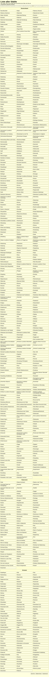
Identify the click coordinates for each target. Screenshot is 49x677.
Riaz (34, 602)
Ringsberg (3, 274)
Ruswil (18, 666)
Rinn (34, 537)
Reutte (34, 527)
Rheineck (35, 599)
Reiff (2, 151)
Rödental (3, 309)
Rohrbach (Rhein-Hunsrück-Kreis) (39, 342)
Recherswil (35, 581)
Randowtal (3, 50)
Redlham (19, 511)
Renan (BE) (19, 595)
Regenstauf (35, 108)
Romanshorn (36, 629)
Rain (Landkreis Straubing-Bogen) (39, 32)
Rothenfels (3, 413)
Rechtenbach (36, 95)
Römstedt (19, 323)
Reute (18, 207)
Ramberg (3, 39)
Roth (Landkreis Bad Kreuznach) (24, 404)
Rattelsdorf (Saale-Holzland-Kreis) (39, 74)
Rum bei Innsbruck (5, 563)
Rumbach (19, 462)
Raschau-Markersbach (22, 59)
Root (2, 636)
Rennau (18, 185)
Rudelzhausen (4, 428)
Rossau (2, 389)
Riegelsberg (36, 248)
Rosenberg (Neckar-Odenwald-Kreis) (40, 373)
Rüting (2, 455)
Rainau (2, 34)
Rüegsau (3, 657)
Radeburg (35, 22)
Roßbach (19, 556)
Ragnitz (2, 493)
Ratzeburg (3, 79)
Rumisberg (19, 659)
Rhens (2, 225)
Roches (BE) (36, 620)
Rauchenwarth (36, 505)
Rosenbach (19, 372)
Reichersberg (36, 516)
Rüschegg (3, 663)
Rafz (18, 572)
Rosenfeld (3, 378)
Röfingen (19, 314)
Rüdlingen (19, 652)
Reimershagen (4, 155)
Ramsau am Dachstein (38, 495)
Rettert (2, 202)
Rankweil (35, 500)
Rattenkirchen (20, 76)
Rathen (35, 66)
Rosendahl (19, 375)
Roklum (35, 354)
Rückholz (19, 436)
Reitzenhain (19, 171)
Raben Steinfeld (4, 15)
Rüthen (18, 453)
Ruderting (3, 430)
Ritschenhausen (37, 278)
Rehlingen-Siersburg (38, 120)
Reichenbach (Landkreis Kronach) (6, 131)
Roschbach (3, 367)
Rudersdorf (35, 560)
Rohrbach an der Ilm (37, 345)
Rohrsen (2, 354)
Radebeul (19, 22)
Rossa (2, 641)
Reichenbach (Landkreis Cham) (24, 130)
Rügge (18, 444)
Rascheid (35, 59)
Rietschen (19, 261)
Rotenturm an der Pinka (6, 558)
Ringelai (2, 270)
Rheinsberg (3, 223)
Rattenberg (3, 76)
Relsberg (19, 173)
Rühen (2, 446)
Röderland (35, 309)
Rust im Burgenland (21, 565)
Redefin (2, 104)
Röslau (2, 325)
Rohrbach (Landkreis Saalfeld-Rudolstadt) (24, 346)
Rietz (2, 537)
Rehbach (19, 113)
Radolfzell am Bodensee (38, 24)
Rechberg (19, 509)
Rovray (18, 650)
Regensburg (19, 108)
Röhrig (34, 316)
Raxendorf (3, 509)
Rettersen (19, 200)
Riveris (18, 285)
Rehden (18, 115)
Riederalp (3, 611)
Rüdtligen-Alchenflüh (5, 654)
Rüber (34, 430)
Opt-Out (33, 673)
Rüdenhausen (20, 438)
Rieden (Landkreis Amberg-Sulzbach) (39, 237)
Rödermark (3, 312)
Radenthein (19, 487)
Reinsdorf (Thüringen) (38, 162)
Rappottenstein (20, 502)
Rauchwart (3, 507)
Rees (2, 106)
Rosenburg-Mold (20, 554)
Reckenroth (35, 99)
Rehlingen (19, 120)
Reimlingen (19, 155)
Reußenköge (36, 204)
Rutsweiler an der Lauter (6, 477)
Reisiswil (35, 590)
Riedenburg (3, 243)
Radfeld (35, 487)
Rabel (18, 10)
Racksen (35, 15)
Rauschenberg (20, 86)
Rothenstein (36, 413)
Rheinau (35, 213)
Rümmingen (36, 448)
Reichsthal (19, 146)
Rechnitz (35, 509)
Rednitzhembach (21, 104)
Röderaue (19, 309)
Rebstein (19, 581)
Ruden (18, 560)
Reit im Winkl (36, 169)
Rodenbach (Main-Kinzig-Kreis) (40, 294)
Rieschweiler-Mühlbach (6, 257)
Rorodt (2, 365)
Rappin (2, 59)
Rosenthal (19, 385)
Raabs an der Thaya (37, 482)
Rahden (2, 31)
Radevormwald (4, 24)
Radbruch (19, 17)
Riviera (34, 618)
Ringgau (19, 270)
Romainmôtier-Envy (37, 627)
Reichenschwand (37, 139)
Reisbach (35, 167)
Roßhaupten (3, 395)
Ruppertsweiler (20, 469)
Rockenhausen (36, 288)
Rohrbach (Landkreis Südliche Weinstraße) (7, 346)
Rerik (2, 192)
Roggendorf (19, 337)
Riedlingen (35, 245)
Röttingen (35, 332)
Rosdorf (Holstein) (5, 370)
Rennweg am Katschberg (39, 523)
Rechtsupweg (36, 97)
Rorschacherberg (21, 638)
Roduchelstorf (36, 302)
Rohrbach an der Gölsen (6, 545)
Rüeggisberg (36, 654)
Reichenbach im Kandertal (39, 586)
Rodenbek (19, 297)
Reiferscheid (36, 148)
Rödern (18, 312)
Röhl (18, 316)
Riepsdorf (3, 254)
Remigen (3, 595)
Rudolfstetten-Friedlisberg (39, 652)
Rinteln (2, 276)
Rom (34, 356)
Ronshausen (36, 363)
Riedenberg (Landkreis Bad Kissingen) (39, 241)
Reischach (3, 169)
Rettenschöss (20, 525)
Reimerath (35, 153)
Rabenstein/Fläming (21, 15)
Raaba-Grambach (21, 482)
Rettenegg (3, 525)
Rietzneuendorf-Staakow (6, 264)
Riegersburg (36, 534)
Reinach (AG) (4, 590)
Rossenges (35, 641)
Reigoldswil (35, 588)
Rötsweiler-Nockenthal (38, 330)
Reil (1, 153)
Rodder (18, 292)
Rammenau (3, 43)
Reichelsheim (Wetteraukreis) (40, 124)
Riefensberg (19, 534)
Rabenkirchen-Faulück (38, 13)
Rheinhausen (20, 220)
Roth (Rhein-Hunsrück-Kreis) (39, 404)
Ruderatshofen (20, 428)
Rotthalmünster (20, 423)
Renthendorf (3, 189)
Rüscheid (19, 451)
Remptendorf (4, 178)
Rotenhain (35, 402)
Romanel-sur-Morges (21, 629)
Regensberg (36, 584)
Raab (2, 482)
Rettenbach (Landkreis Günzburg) (6, 197)
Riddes (2, 609)
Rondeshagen (4, 361)
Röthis (18, 558)
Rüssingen (3, 453)
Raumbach (35, 83)
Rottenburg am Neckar (22, 421)
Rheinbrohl (19, 218)
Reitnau (2, 593)
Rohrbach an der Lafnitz (22, 545)
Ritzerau (19, 283)
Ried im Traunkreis (37, 530)
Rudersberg (36, 428)
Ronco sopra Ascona (21, 634)
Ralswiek (35, 37)
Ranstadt (35, 55)
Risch (34, 615)
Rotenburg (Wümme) (5, 402)
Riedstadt (3, 248)
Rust (18, 472)
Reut (2, 207)
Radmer (2, 491)
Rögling (35, 314)
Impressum (45, 673)
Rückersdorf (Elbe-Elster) (39, 432)
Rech (18, 92)
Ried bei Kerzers (20, 609)
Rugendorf (19, 455)
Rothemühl (19, 409)
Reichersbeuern (20, 142)
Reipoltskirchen (20, 167)
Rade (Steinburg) (37, 19)
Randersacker (36, 48)
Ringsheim (19, 274)
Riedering (3, 245)
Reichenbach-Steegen (22, 136)
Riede (34, 234)
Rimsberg (35, 266)
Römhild (35, 321)
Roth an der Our (4, 409)
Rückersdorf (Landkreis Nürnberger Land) (22, 433)
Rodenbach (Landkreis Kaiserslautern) (6, 298)
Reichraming (3, 518)
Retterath (3, 200)
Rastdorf (35, 62)
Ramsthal (19, 48)
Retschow (19, 194)
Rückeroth (3, 432)
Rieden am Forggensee (22, 240)
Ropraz (18, 636)
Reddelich (35, 102)
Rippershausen (4, 278)
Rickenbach (3, 232)
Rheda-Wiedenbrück (38, 211)
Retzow (18, 202)
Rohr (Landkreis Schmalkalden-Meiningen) (8, 342)
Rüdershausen (4, 440)
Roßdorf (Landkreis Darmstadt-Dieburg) (24, 392)
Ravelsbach (36, 507)
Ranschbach (20, 55)
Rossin (18, 395)
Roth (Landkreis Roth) (22, 406)
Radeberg (3, 22)
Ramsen (19, 46)
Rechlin (18, 95)
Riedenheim (19, 243)
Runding (2, 464)
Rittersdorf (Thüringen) (38, 281)
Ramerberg (35, 39)
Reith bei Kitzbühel (37, 521)
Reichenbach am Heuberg (6, 134)
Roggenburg (3, 337)
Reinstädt (19, 164)
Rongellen (35, 634)
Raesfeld (35, 26)
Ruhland (2, 458)
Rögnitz (2, 316)
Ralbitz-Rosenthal (5, 37)
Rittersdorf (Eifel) (21, 281)
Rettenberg (35, 196)
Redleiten (3, 511)
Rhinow (35, 225)
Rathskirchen (4, 71)
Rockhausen (20, 290)
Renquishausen (36, 187)
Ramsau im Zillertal (21, 498)
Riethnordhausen (4, 261)
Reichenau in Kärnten (38, 514)
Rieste (34, 257)
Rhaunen (19, 211)
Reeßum (35, 106)
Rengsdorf (35, 183)
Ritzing (2, 540)
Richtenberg (36, 229)
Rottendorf (3, 423)
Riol (34, 276)
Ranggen (19, 500)
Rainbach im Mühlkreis (6, 495)
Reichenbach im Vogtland (39, 134)
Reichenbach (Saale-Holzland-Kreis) (40, 131)
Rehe (34, 115)
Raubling (3, 81)
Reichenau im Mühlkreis (22, 514)
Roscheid (35, 367)
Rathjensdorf (20, 68)
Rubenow (19, 426)
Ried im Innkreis (4, 530)
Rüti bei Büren (20, 668)
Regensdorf (3, 586)
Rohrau (35, 542)
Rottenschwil (20, 647)
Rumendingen (4, 659)
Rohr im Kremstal (21, 542)
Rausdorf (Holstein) (5, 88)
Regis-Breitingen (20, 111)
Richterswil (3, 604)
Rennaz (2, 597)
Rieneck (19, 252)
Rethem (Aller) (20, 192)
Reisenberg (3, 521)
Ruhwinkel (19, 460)
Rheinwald (19, 602)
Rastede (2, 64)
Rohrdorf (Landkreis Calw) (39, 348)
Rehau (2, 113)
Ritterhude (3, 281)
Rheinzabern (36, 223)
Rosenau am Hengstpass (6, 554)
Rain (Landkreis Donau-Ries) (23, 31)
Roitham (19, 549)
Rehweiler (35, 122)
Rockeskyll (3, 290)
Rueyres (19, 657)
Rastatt (18, 62)
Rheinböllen (36, 216)
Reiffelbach (19, 151)
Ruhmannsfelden (21, 458)
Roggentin (3, 339)
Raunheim (3, 86)
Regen (2, 108)
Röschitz (19, 551)
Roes (34, 323)
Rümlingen (3, 661)
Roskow (35, 387)
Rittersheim (3, 283)
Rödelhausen (4, 307)
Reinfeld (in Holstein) (5, 157)
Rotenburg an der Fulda (22, 402)
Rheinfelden (3, 602)
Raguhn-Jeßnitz (36, 29)
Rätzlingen (3, 29)
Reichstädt (3, 146)
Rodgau (2, 302)
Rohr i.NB (35, 351)
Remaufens (19, 593)
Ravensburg (3, 90)
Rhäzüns (3, 599)
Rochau (35, 285)
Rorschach (3, 638)
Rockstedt (35, 290)
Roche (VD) (3, 620)
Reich (2, 124)
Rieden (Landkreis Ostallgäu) (7, 240)
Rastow (2, 66)
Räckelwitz (19, 26)
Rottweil (35, 423)
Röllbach (35, 318)
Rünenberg (19, 661)
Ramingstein (20, 495)
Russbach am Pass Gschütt (7, 565)
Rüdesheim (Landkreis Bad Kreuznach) (23, 441)
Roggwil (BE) (4, 625)
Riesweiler (3, 259)
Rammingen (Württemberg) (39, 43)
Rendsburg (3, 183)
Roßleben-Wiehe (37, 395)
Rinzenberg (19, 276)
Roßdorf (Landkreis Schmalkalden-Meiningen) (39, 392)
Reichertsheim (36, 142)
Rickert (18, 232)
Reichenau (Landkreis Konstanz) (24, 127)
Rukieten (35, 460)
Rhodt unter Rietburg (5, 227)
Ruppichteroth (36, 469)
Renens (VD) (36, 595)
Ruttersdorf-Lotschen (21, 477)
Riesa (18, 254)
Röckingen (19, 305)
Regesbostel (3, 111)
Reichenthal (19, 516)
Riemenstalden (4, 613)
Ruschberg (3, 472)
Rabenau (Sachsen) (5, 13)
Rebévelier (35, 579)
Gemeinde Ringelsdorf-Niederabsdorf (22, 537)
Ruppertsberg (4, 467)
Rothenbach (36, 409)
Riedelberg (3, 236)
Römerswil (3, 631)
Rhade (34, 209)
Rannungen (36, 53)
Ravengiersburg (36, 88)
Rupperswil (35, 661)
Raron (18, 579)
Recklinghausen (20, 102)
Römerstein (19, 321)
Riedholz (19, 611)
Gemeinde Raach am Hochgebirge (5, 485)
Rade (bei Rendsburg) (22, 19)
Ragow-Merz (20, 29)
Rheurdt (19, 225)
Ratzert (18, 79)
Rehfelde (19, 118)
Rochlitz (2, 288)
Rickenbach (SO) (4, 606)
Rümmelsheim (20, 448)
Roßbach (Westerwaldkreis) (39, 389)
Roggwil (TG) (20, 625)
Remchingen (3, 176)
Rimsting (3, 268)
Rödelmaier (19, 307)
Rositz (18, 387)
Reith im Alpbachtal (21, 523)
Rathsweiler (19, 71)
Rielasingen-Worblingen (6, 252)
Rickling (35, 232)
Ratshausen (3, 73)
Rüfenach (35, 657)
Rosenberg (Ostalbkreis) (6, 375)
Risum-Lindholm (20, 278)
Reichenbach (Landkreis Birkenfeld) (38, 128)
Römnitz (2, 323)
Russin (2, 666)
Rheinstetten (20, 223)
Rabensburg (36, 484)
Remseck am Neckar (5, 180)
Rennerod (35, 185)
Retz (34, 525)
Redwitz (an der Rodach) (39, 104)
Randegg (35, 498)
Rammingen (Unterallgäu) (23, 43)
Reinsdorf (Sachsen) (21, 162)
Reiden (18, 588)
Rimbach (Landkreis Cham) (39, 264)
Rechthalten (3, 584)
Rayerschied (3, 92)
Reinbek (35, 155)
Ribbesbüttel (3, 229)
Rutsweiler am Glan (37, 475)
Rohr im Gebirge (4, 542)
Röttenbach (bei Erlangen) (7, 332)
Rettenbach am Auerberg (22, 196)
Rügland (35, 444)
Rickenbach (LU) (37, 604)
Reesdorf (19, 106)
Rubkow (35, 426)
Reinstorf (35, 164)
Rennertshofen (4, 187)
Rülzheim (3, 448)
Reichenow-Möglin (21, 139)
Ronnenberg (3, 363)
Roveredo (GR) (4, 650)
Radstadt (19, 491)
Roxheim (3, 426)
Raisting (19, 34)
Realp (2, 581)
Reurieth (19, 204)
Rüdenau (3, 438)
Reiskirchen (19, 169)
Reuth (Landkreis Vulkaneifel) (40, 207)
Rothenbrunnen (36, 643)
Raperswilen (20, 577)
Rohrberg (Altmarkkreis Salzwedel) (6, 349)
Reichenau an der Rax (6, 514)
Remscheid (19, 178)
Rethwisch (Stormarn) (5, 194)
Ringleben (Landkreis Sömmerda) (38, 271)
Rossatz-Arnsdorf (4, 556)
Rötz (2, 334)
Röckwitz (35, 305)
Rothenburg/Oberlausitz (38, 411)
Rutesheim (3, 475)
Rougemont (36, 647)
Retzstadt (35, 202)
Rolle (18, 627)
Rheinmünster (36, 220)
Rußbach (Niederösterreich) (39, 563)
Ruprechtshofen (20, 563)
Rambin (18, 39)
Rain (34, 572)
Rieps (34, 252)
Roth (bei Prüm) (4, 404)
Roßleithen (35, 556)
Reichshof (35, 144)
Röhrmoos (3, 318)
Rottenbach (35, 558)
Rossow (2, 397)
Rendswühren (20, 183)
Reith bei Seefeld (4, 523)
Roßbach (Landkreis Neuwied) (7, 391)
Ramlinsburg (3, 574)
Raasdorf (19, 484)
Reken (34, 171)
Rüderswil (3, 652)
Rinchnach (19, 268)
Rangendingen (20, 50)
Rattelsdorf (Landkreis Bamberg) (24, 73)
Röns (34, 549)
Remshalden (20, 180)
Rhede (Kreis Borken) (22, 213)
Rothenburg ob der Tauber (23, 411)
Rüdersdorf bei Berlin (38, 438)
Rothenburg (3, 645)
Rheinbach (3, 216)
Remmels (35, 176)
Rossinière (3, 643)
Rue (18, 654)
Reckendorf (19, 99)
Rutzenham (3, 567)
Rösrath (18, 325)
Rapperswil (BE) (37, 577)
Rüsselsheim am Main (38, 451)
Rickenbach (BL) (20, 604)
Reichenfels (3, 516)
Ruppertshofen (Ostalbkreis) (39, 467)
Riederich (35, 243)
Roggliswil (35, 622)
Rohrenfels (19, 351)
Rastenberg (19, 64)
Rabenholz (19, 13)
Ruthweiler (19, 475)
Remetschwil (36, 593)
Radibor (18, 24)
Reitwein (2, 171)
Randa (2, 577)
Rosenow (3, 385)
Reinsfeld (3, 164)
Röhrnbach (19, 318)
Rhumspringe (36, 227)
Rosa (18, 365)
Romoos (2, 634)
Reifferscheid (36, 151)
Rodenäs (3, 294)
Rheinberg (19, 216)
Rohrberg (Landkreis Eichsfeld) (24, 348)
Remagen (35, 173)
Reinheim (3, 160)
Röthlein (19, 330)
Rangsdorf (35, 50)
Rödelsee (35, 307)
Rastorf (35, 64)
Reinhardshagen (20, 157)
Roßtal (18, 397)
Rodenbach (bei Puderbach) (23, 294)
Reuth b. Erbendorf (5, 209)
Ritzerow (35, 283)
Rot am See (19, 399)
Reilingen (19, 153)
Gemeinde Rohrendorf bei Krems (8, 549)
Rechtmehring (20, 97)
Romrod (35, 358)
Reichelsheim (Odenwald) (6, 127)
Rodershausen (4, 300)
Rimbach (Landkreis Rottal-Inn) (24, 264)
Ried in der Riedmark (21, 532)
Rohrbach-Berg (4, 547)
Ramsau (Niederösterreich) (7, 498)
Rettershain (35, 200)
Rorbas (35, 636)
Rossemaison (20, 641)
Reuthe (18, 527)
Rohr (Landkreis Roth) (38, 339)
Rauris (18, 507)
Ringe (34, 268)
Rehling (2, 120)
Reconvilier (19, 584)
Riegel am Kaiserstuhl (22, 248)
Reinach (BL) (20, 590)
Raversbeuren (36, 90)
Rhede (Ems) (4, 213)
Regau (34, 511)
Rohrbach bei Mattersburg (39, 545)
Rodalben (3, 292)
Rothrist (2, 647)
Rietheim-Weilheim (37, 259)
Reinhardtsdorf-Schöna (38, 157)
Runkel (18, 464)
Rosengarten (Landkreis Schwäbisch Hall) (38, 379)
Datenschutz (38, 673)
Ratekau (19, 66)
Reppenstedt (36, 189)
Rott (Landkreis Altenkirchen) (39, 415)
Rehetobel (19, 586)
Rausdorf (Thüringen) (22, 88)
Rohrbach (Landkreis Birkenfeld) (24, 341)
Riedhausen (19, 245)
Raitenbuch (35, 34)
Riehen (34, 611)
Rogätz (34, 334)
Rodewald (19, 300)
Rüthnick (35, 453)
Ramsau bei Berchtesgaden (7, 46)
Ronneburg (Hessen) (38, 361)
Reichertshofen (4, 144)
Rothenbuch (3, 411)
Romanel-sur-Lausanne (6, 629)
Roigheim (19, 354)
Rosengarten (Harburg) (22, 378)
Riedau (34, 532)
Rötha (18, 328)
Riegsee (19, 250)
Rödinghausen (4, 314)
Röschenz (35, 638)
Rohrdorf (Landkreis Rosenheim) (8, 351)
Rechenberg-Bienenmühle (6, 95)
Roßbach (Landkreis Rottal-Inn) (24, 389)
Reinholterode (20, 160)
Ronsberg (19, 363)
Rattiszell (35, 76)
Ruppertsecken (20, 467)
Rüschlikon (19, 663)
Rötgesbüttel (3, 328)
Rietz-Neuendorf (37, 261)
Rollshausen (3, 356)
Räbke (2, 26)
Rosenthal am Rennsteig (38, 385)
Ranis (2, 53)
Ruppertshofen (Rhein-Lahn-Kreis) (7, 470)
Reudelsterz (3, 204)
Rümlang (35, 659)
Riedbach (19, 234)
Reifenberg (19, 148)
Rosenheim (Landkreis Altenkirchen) (22, 382)
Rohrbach (35, 625)
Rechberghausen (37, 92)
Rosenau (3, 372)
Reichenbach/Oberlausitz (6, 136)
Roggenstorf (36, 337)
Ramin (18, 41)
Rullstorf (2, 462)
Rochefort (19, 620)
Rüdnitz (2, 444)
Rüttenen (19, 670)
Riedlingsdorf (4, 534)
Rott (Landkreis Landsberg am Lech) (24, 416)
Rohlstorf (19, 339)
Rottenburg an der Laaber (39, 421)
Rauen (34, 81)
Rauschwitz (35, 86)
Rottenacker (36, 419)
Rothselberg (3, 415)
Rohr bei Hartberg (21, 540)
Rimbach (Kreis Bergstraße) (7, 266)
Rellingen (3, 173)
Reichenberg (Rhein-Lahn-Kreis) (8, 139)
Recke (2, 99)
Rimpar (18, 266)
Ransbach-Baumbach (5, 55)
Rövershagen (20, 334)
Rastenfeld (35, 502)
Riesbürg (35, 254)
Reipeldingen (4, 167)
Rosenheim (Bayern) (5, 381)
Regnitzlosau (36, 111)
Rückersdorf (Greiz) (5, 436)
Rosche (18, 367)
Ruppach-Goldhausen (38, 464)
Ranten (2, 502)
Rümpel (2, 451)
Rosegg (35, 551)
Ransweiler (3, 57)
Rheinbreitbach (4, 218)
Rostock (2, 399)
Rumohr (35, 462)
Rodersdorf (3, 622)
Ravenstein (19, 90)
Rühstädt (35, 446)
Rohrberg (19, 547)
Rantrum (19, 57)
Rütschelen (3, 670)
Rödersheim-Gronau (37, 312)
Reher (2, 118)
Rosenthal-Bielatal (5, 387)
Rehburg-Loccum (4, 115)
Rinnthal (35, 274)
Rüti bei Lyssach (37, 668)
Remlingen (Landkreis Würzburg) (24, 176)
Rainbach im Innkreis (38, 493)
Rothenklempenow (21, 413)
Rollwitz (18, 356)
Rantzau (35, 57)
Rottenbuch (3, 421)
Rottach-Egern (4, 419)
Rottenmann (3, 560)
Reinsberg (35, 160)
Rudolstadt (19, 430)
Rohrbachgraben (4, 627)
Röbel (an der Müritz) (5, 305)
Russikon (35, 663)
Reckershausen (4, 102)
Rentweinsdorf (20, 189)
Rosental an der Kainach (38, 554)
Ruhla (34, 455)
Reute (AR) (19, 597)
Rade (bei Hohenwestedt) (6, 19)
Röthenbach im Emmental (23, 643)
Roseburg (35, 370)
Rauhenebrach (20, 83)
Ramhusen (3, 41)
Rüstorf (35, 565)
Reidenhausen (4, 148)
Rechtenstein (4, 97)
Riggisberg (35, 613)
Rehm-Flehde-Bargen (5, 122)
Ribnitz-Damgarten (21, 229)
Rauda (18, 81)
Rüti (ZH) (3, 668)
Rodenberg (35, 297)
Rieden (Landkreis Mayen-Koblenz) (23, 237)
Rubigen (35, 650)
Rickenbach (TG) (21, 606)
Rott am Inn (19, 419)
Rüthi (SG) (35, 666)
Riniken (18, 615)
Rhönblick (19, 227)
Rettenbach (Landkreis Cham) (40, 194)
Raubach (35, 79)
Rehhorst (35, 118)
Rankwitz (19, 53)
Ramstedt (35, 46)
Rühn (18, 446)
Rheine (34, 218)
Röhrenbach (36, 547)
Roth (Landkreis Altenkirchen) (7, 406)
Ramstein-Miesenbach (6, 48)
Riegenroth (3, 250)
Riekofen (35, 250)
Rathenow (3, 68)
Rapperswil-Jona (4, 579)
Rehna (18, 122)
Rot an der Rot (36, 399)
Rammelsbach (36, 41)
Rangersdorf (3, 500)
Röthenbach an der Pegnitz (7, 330)
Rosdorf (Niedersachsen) (22, 370)
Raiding (18, 493)
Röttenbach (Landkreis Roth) (23, 332)
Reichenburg (3, 588)
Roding (18, 302)
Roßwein (35, 397)
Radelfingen (3, 572)
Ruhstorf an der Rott (5, 460)
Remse (34, 178)
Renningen (19, 187)
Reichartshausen (21, 124)
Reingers (19, 518)
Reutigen (35, 597)
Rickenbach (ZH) (37, 606)
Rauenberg (3, 83)
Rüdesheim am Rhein (38, 440)
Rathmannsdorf (36, 68)
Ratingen (35, 71)
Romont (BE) (20, 631)
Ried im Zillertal (4, 532)
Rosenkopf (35, 381)
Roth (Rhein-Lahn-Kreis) (38, 406)
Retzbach (3, 527)
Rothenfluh (19, 645)
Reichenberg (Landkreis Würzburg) (38, 137)
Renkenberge (4, 185)
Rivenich (2, 285)
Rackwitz (3, 17)
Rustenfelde (36, 472)
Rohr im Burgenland (37, 540)
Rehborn (35, 113)
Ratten (2, 505)
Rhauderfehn (4, 211)
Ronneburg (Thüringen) (22, 361)
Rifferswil (19, 613)
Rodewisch (35, 300)
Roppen (2, 551)
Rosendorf (35, 375)
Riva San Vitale (4, 618)
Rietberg (19, 259)
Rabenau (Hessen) (37, 10)
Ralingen (19, 37)
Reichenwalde (4, 142)
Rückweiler (35, 436)
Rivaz (18, 618)
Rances (35, 574)
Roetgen (35, 325)
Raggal (34, 491)
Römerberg (3, 321)
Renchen (35, 180)
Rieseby (19, 257)
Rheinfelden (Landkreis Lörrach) (8, 220)
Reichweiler (36, 146)
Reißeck (19, 521)
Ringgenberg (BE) (5, 615)
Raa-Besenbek (4, 10)
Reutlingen (19, 209)
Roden (34, 292)
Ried (2, 234)
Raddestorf (35, 17)
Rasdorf (2, 62)
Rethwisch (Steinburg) (38, 192)
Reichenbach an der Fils (22, 134)
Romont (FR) (36, 631)
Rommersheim (4, 358)
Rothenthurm (36, 645)
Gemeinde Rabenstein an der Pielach (7, 488)
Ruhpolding (35, 458)
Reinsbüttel (3, 162)
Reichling (19, 144)
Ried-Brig (35, 609)
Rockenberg (19, 288)
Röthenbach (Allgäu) (38, 328)
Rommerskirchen (21, 358)
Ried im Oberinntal (21, 530)
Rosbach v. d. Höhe (37, 365)
